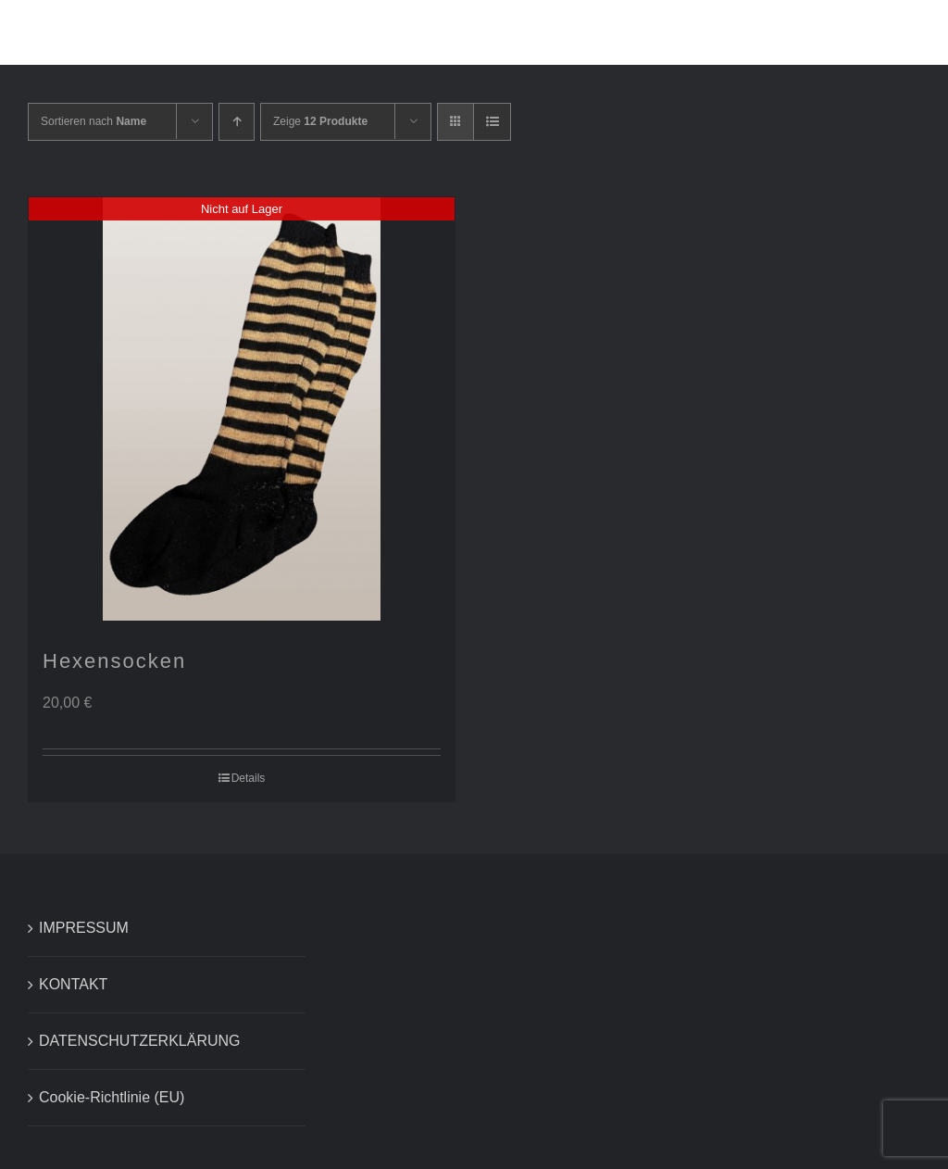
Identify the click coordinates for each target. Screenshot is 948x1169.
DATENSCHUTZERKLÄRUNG (140, 1041)
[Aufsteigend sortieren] (236, 122)
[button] (888, 32)
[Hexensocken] (242, 409)
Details (248, 778)
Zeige (320, 121)
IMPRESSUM (84, 928)
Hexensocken (114, 660)
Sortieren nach (93, 121)
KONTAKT (73, 984)
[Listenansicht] (492, 122)
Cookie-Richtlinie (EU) (111, 1097)
